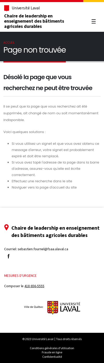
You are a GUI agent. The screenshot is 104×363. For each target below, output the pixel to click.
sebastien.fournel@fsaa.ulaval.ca (43, 249)
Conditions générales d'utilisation (52, 348)
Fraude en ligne (52, 352)
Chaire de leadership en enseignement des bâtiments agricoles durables (34, 21)
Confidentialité (52, 357)
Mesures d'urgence (20, 275)
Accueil (8, 43)
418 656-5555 (34, 286)
